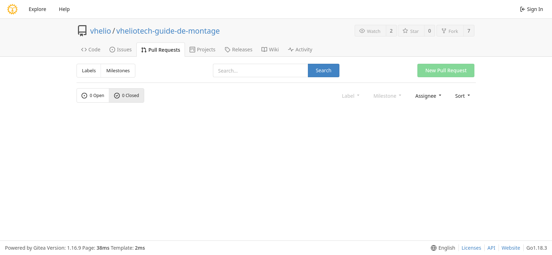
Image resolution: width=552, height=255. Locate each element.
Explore (37, 9)
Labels (89, 70)
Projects (202, 49)
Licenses (471, 247)
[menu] (429, 95)
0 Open (92, 95)
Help (64, 9)
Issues (120, 49)
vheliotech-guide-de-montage (168, 30)
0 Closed (126, 95)
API (491, 247)
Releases (238, 49)
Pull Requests (160, 49)
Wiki (270, 49)
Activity (300, 49)
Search (323, 70)
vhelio (100, 30)
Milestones (118, 70)
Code (91, 49)
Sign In (531, 9)
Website (511, 247)
